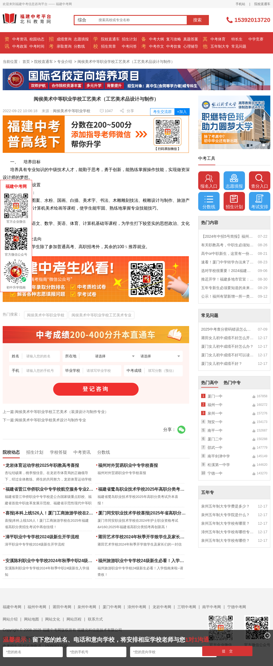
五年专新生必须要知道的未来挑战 (227, 288)
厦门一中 (215, 396)
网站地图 (31, 619)
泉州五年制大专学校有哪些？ (225, 540)
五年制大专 (219, 46)
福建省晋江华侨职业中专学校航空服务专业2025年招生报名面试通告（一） (49, 489)
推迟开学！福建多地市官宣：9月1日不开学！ (227, 279)
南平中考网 (211, 607)
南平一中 (215, 430)
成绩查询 (64, 39)
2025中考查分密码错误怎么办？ (227, 329)
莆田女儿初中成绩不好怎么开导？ (227, 338)
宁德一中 (215, 473)
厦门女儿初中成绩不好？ (221, 363)
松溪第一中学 (219, 465)
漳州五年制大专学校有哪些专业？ (227, 532)
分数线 (79, 46)
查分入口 (259, 181)
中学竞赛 (255, 39)
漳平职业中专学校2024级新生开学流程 (42, 537)
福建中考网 (12, 607)
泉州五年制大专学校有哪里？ (225, 523)
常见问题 (238, 46)
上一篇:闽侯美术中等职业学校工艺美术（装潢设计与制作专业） (55, 412)
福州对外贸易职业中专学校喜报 (128, 465)
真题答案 (190, 39)
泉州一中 (215, 413)
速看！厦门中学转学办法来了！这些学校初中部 (227, 262)
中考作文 (156, 46)
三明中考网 (186, 607)
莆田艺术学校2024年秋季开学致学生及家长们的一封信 (142, 537)
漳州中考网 (136, 607)
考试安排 (259, 202)
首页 (26, 61)
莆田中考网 (62, 607)
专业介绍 (64, 61)
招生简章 (108, 46)
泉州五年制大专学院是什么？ (225, 515)
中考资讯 (19, 39)
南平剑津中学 (219, 456)
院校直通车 (262, 4)
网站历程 (74, 619)
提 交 (227, 651)
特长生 (237, 39)
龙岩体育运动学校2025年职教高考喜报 (42, 465)
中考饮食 (173, 46)
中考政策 (19, 46)
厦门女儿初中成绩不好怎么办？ (227, 346)
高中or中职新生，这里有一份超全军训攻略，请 (227, 253)
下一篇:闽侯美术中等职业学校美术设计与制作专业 (44, 420)
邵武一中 (215, 447)
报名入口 (208, 181)
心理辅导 (190, 46)
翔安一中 (215, 422)
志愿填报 (81, 39)
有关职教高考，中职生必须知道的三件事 (227, 245)
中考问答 (129, 46)
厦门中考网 (112, 607)
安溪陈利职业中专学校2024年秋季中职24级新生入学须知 (49, 560)
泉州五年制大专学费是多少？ (225, 506)
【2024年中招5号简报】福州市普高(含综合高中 (227, 236)
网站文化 (52, 619)
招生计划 (129, 39)
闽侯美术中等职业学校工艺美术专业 (101, 315)
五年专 (207, 492)
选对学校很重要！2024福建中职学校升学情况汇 (227, 270)
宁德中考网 (236, 607)
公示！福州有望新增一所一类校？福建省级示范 (227, 296)
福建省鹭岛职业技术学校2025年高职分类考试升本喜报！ (142, 489)
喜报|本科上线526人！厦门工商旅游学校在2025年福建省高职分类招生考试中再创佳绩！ (49, 513)
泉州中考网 (86, 607)
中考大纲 (156, 39)
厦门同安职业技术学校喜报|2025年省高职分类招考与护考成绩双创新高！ (142, 513)
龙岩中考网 (162, 607)
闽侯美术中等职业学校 (71, 111)
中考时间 (36, 46)
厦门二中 (215, 439)
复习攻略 (173, 39)
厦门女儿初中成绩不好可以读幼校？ (227, 355)
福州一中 (215, 405)
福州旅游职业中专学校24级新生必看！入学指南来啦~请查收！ (142, 560)
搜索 (197, 20)
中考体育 (217, 39)
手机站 (240, 4)
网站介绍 (10, 619)
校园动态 (36, 39)
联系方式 (95, 619)
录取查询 (64, 46)
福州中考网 (37, 607)
